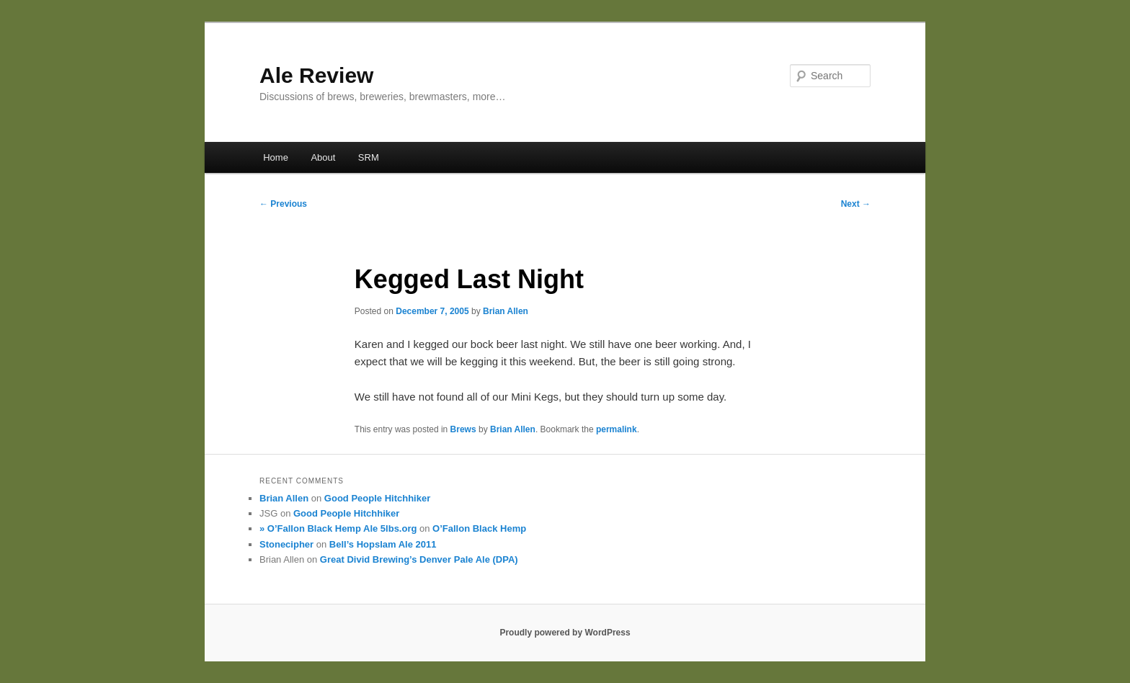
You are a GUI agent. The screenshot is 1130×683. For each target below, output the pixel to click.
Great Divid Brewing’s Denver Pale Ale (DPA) (419, 559)
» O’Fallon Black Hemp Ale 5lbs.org (338, 528)
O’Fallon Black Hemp (479, 528)
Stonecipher (286, 544)
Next (856, 204)
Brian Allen (505, 311)
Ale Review (316, 75)
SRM (368, 157)
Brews (463, 429)
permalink (616, 429)
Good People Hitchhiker (377, 498)
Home (275, 157)
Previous (283, 204)
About (323, 157)
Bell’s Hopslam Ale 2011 (383, 544)
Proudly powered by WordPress (564, 633)
